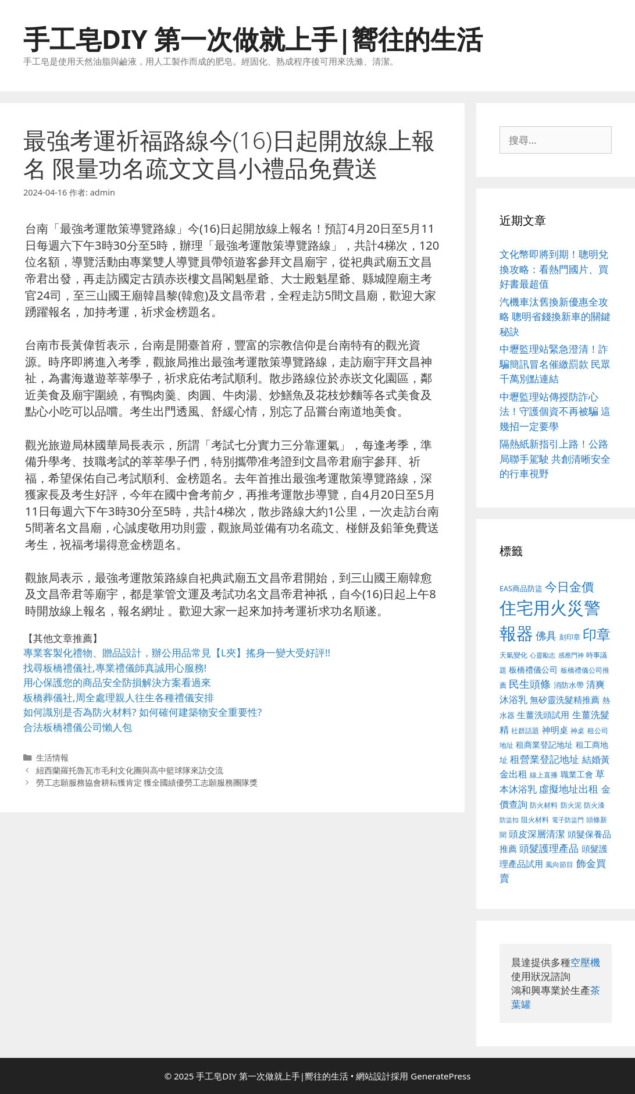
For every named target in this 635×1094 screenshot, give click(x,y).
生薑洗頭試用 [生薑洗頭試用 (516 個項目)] (543, 714)
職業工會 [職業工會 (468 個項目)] (577, 774)
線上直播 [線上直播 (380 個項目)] (544, 774)
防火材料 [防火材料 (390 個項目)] (544, 805)
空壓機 (585, 962)
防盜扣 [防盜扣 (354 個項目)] (509, 819)
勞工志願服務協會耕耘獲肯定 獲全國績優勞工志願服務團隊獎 (147, 782)
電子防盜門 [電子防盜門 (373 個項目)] (568, 819)
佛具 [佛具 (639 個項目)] (546, 635)
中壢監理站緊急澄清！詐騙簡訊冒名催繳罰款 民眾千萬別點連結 (555, 363)
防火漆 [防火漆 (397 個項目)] (594, 805)
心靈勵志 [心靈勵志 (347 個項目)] (542, 655)
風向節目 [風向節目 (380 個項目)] (559, 864)
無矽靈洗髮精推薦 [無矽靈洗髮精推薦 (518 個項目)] (565, 700)
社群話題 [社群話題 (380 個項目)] (525, 730)
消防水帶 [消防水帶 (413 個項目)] (569, 685)
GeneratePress (440, 1076)
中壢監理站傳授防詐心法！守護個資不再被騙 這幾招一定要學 (555, 411)
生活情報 (52, 757)
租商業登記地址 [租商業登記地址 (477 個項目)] (544, 744)
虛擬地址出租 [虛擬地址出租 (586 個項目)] (568, 788)
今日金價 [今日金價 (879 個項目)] (569, 586)
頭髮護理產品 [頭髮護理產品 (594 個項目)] (549, 848)
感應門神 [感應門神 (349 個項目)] (571, 655)
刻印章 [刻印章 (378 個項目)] (569, 636)
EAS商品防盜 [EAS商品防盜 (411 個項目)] (521, 589)
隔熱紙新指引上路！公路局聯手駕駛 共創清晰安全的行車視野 (555, 458)
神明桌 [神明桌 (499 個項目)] (555, 730)
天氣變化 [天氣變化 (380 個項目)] (513, 654)
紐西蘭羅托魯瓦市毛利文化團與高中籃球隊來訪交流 (129, 770)
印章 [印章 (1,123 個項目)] (597, 634)
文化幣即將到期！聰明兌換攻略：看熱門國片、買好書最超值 (554, 268)
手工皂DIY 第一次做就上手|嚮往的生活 (253, 38)
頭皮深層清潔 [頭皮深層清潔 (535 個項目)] (537, 833)
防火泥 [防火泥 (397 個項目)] (571, 805)
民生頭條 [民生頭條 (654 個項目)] (530, 684)
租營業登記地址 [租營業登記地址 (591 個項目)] (544, 759)
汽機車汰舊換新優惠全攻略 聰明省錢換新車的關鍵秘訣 (555, 316)
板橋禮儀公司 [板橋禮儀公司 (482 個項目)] (533, 669)
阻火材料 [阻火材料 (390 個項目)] (535, 820)
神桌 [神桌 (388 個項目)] (577, 731)
